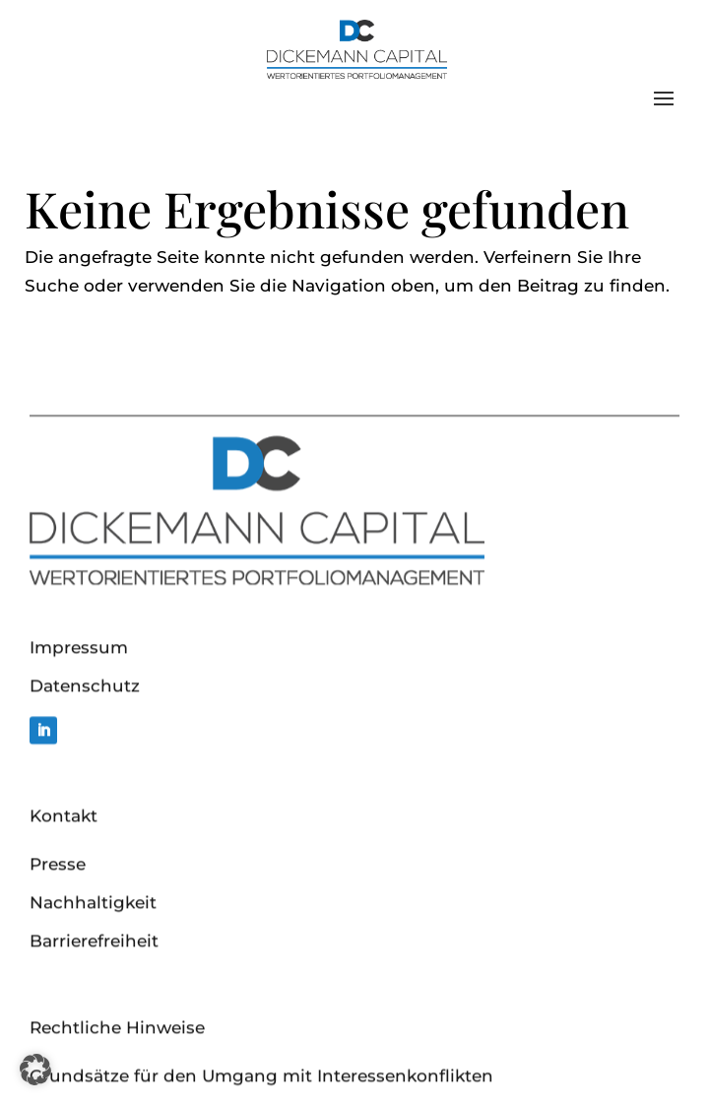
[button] (35, 1069)
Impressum (79, 735)
